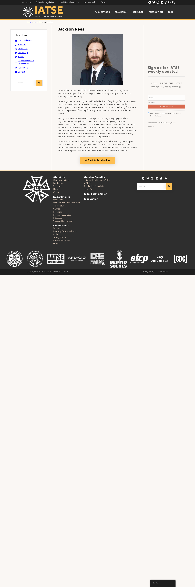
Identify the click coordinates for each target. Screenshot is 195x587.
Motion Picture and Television (66, 203)
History (56, 189)
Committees (61, 225)
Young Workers (60, 238)
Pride (55, 235)
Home (29, 22)
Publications (102, 12)
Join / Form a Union (95, 194)
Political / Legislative (62, 215)
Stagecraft (58, 200)
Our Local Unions (61, 180)
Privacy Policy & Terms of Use (155, 272)
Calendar (137, 12)
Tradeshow (58, 206)
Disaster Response (61, 241)
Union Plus (88, 189)
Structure (57, 186)
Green (56, 244)
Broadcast (57, 212)
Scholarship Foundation (94, 186)
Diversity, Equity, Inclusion (65, 232)
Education (121, 12)
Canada (56, 209)
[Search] (39, 83)
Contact (56, 192)
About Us (59, 177)
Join (170, 12)
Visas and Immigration (63, 221)
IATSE (48, 11)
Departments (61, 197)
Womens (57, 228)
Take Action (156, 12)
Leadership (37, 22)
